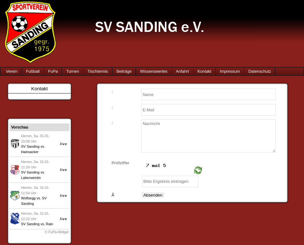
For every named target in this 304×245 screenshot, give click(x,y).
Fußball (33, 71)
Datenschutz (259, 71)
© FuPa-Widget (57, 232)
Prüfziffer (120, 163)
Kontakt (204, 71)
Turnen (72, 71)
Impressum (230, 71)
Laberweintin (31, 178)
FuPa (53, 71)
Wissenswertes (153, 71)
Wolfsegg (28, 198)
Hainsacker (30, 152)
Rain (49, 224)
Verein (12, 71)
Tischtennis (98, 71)
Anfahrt (182, 71)
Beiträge (124, 71)
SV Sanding (30, 146)
